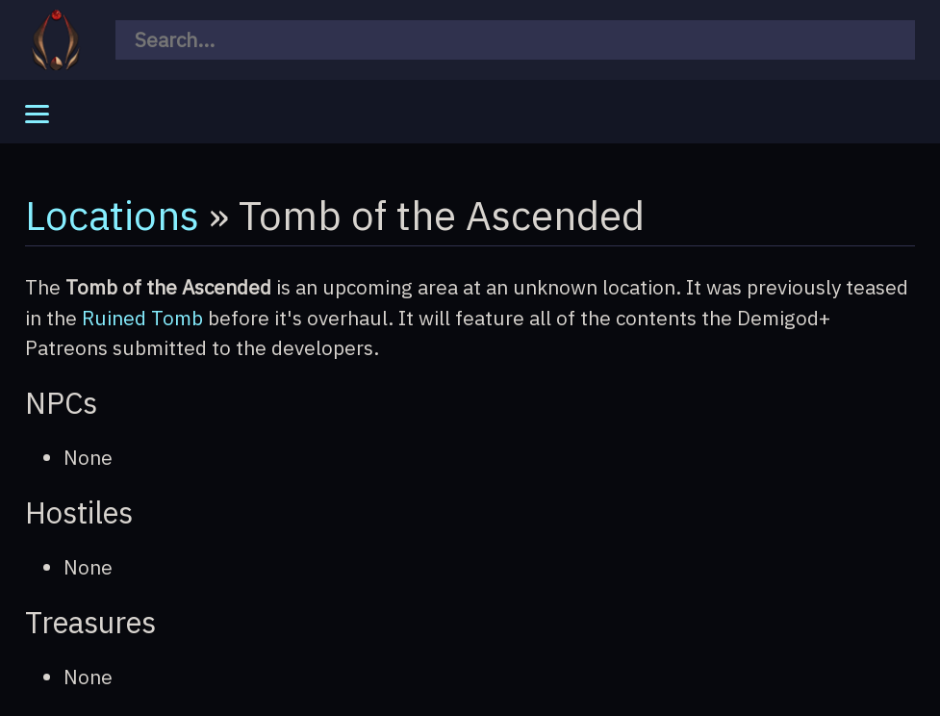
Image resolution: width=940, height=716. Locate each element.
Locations (112, 215)
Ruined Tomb (142, 318)
